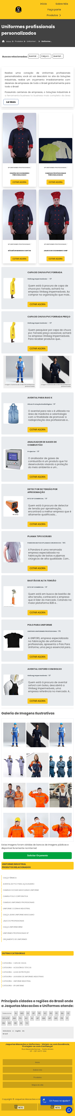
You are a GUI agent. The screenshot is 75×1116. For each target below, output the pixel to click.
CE (68, 1013)
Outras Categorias (13, 953)
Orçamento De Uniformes (15, 939)
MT (50, 1018)
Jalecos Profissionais (13, 921)
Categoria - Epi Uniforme (13, 985)
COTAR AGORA (19, 182)
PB (62, 1018)
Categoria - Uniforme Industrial (16, 981)
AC (26, 1018)
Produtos (54, 15)
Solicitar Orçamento (37, 855)
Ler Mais (11, 102)
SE (21, 1023)
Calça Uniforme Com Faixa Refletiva (46, 56)
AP (38, 1018)
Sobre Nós (62, 3)
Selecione (6, 1013)
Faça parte (54, 9)
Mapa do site (37, 1085)
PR (39, 1013)
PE (57, 1013)
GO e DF (5, 1018)
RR (15, 1023)
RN (3, 1023)
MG (22, 1013)
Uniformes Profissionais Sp (16, 933)
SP (33, 1013)
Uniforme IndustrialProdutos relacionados (16, 866)
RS (51, 1013)
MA (43, 1018)
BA (62, 1013)
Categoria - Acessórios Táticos (16, 967)
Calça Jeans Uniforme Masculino (18, 914)
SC (45, 1013)
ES (28, 1013)
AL (32, 1018)
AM (14, 1018)
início (43, 3)
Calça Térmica (10, 877)
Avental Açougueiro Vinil (58, 56)
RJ (16, 1013)
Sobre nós (37, 1070)
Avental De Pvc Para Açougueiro (18, 884)
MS (56, 1018)
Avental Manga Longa (34, 56)
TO (27, 1023)
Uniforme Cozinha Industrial (16, 908)
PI (67, 1018)
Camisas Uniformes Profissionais (18, 902)
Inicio (37, 1062)
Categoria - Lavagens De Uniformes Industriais (23, 976)
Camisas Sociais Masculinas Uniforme (21, 890)
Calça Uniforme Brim (12, 927)
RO (9, 1023)
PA (20, 1018)
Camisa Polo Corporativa (15, 896)
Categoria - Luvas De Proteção (16, 972)
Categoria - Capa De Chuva (14, 963)
